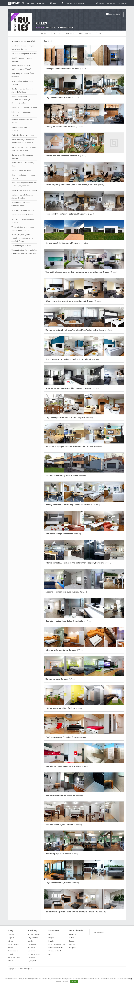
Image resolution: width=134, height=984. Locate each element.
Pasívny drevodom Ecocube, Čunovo (23, 164)
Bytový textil (32, 961)
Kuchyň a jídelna (34, 934)
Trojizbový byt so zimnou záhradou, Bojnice (21, 204)
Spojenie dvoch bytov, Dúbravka (24, 190)
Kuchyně (11, 934)
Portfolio (56, 33)
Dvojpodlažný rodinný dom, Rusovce (22, 82)
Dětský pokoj (32, 944)
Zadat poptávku (113, 14)
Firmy (53, 3)
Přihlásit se (122, 3)
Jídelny (10, 948)
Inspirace (70, 33)
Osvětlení (31, 957)
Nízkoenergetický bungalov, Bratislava (22, 156)
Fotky (30, 3)
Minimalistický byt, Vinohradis (23, 135)
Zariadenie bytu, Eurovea (21, 246)
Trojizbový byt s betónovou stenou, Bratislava (22, 196)
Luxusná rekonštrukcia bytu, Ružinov (23, 121)
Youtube (72, 944)
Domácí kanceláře (14, 957)
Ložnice (10, 941)
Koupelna (31, 948)
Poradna (111, 3)
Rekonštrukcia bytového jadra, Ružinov (23, 176)
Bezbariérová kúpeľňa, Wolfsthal (24, 54)
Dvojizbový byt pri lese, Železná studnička (24, 75)
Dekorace (31, 951)
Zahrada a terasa (34, 954)
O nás (98, 33)
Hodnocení (85, 33)
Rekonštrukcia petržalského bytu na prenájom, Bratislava (24, 184)
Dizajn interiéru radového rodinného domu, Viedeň (21, 67)
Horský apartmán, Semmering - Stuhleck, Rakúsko (24, 90)
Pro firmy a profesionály (56, 944)
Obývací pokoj (33, 938)
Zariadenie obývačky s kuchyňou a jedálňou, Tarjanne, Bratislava (24, 251)
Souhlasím (74, 981)
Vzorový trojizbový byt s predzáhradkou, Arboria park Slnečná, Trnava (23, 238)
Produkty (42, 3)
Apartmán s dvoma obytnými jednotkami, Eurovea (23, 47)
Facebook (72, 934)
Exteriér (10, 961)
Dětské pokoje (13, 951)
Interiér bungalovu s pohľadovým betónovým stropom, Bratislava (21, 100)
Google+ (72, 941)
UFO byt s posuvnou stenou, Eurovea (23, 221)
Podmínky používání (55, 948)
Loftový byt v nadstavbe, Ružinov (21, 113)
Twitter (71, 938)
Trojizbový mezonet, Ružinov (23, 210)
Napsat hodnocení (65, 27)
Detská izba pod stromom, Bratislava (22, 59)
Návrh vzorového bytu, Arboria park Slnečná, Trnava (24, 149)
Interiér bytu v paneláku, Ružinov (24, 107)
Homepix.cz (98, 932)
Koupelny (11, 938)
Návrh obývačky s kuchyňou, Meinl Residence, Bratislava (23, 141)
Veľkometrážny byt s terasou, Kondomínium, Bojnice (23, 228)
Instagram (72, 948)
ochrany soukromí (62, 981)
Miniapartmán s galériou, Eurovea (21, 129)
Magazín (100, 3)
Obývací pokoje (13, 944)
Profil (43, 33)
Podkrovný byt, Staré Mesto (22, 170)
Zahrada (11, 954)
